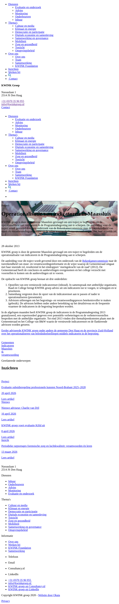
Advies (19, 10)
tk (2, 351)
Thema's (13, 22)
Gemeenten (7, 342)
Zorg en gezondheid (26, 44)
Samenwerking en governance (31, 38)
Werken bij (14, 72)
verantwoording (10, 354)
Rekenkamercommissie (95, 260)
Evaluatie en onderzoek (28, 7)
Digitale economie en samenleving (34, 35)
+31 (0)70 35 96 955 (12, 101)
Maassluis (6, 348)
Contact (13, 78)
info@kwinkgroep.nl (12, 104)
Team (18, 59)
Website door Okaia (49, 595)
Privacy (5, 601)
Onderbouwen (23, 16)
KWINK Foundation (26, 65)
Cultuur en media (24, 25)
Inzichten (13, 69)
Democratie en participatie (29, 32)
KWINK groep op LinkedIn (23, 589)
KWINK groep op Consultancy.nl (26, 586)
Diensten (13, 4)
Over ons (13, 53)
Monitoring (21, 13)
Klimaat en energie (25, 28)
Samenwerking (23, 62)
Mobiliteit (20, 41)
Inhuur (19, 19)
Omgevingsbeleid (25, 50)
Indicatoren (7, 345)
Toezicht (20, 47)
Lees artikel (7, 398)
